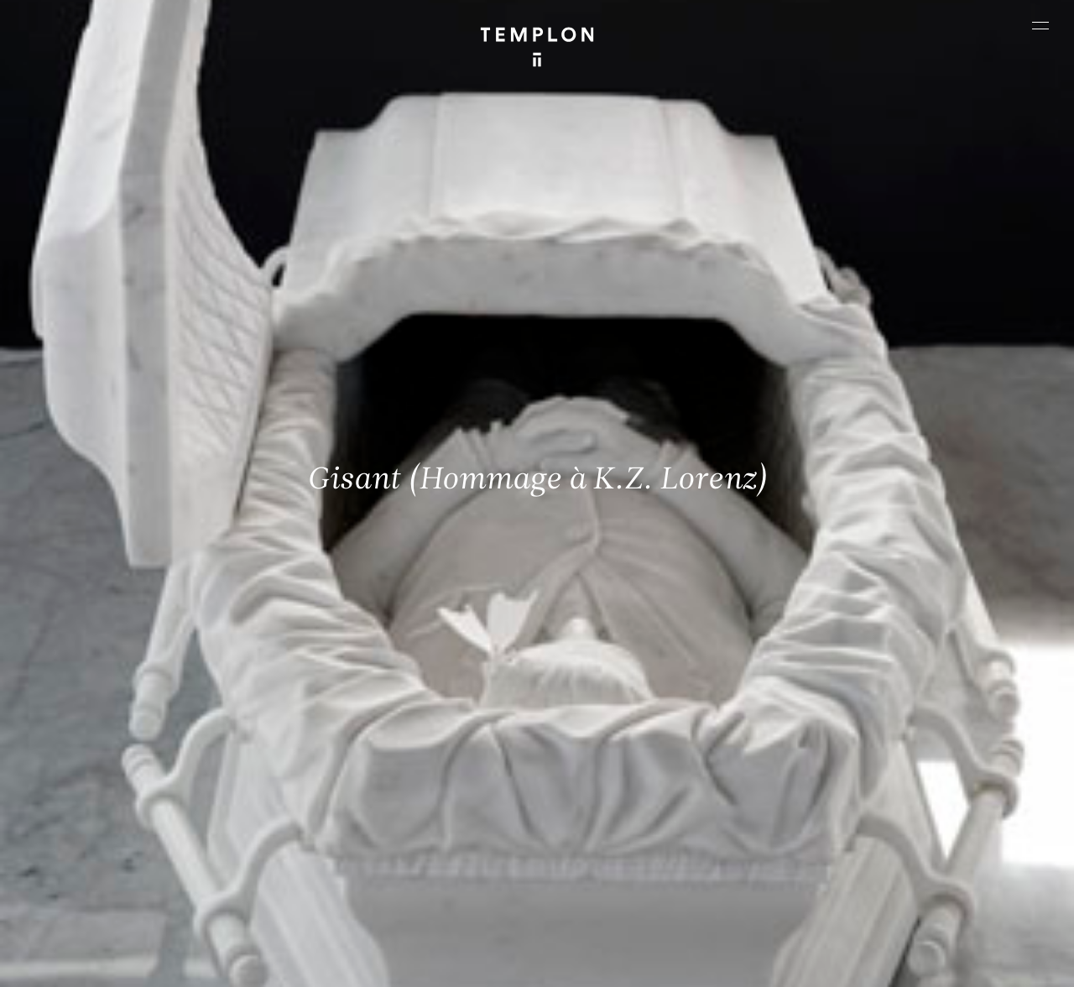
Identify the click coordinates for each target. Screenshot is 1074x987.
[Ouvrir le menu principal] (1040, 25)
